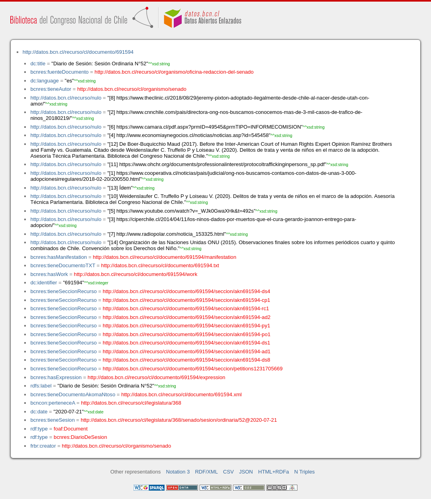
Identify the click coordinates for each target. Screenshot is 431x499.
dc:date (38, 412)
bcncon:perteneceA (52, 403)
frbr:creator (43, 446)
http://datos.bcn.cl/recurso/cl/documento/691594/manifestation (164, 257)
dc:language (44, 81)
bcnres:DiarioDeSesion (80, 437)
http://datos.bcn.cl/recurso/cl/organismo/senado (131, 89)
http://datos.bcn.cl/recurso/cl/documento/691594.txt (160, 265)
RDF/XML (206, 472)
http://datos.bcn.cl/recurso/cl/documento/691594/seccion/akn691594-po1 (186, 334)
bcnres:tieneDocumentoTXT (62, 265)
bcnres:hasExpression (56, 377)
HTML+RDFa (273, 472)
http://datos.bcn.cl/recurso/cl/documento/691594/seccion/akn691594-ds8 (186, 360)
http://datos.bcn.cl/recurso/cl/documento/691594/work (135, 274)
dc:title (37, 64)
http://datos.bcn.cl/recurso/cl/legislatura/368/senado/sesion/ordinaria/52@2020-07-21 (179, 420)
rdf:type (39, 429)
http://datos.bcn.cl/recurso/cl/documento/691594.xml (181, 394)
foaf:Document (70, 429)
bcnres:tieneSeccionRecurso (63, 291)
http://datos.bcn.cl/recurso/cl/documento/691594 (78, 52)
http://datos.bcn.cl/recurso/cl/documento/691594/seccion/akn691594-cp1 (186, 300)
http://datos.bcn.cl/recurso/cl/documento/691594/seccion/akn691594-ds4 (186, 291)
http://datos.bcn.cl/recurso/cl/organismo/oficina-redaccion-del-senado (174, 72)
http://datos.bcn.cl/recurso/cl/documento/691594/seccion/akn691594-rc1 (186, 308)
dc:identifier (43, 283)
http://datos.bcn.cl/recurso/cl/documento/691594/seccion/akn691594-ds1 (186, 343)
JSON (246, 472)
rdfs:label (40, 386)
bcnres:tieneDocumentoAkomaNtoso (72, 394)
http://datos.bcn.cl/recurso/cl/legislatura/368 (131, 403)
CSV (228, 472)
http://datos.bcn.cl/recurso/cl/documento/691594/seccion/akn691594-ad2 (186, 317)
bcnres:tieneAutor (50, 89)
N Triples (304, 472)
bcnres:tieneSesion (52, 420)
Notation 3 (178, 472)
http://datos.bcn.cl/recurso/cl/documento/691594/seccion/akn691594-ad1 (186, 351)
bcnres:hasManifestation (58, 257)
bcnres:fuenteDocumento (59, 72)
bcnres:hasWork (49, 274)
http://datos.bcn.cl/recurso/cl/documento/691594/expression (156, 377)
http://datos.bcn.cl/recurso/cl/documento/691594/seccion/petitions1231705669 (193, 369)
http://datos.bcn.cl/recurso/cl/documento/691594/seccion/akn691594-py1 (186, 326)
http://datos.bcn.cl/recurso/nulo (65, 98)
